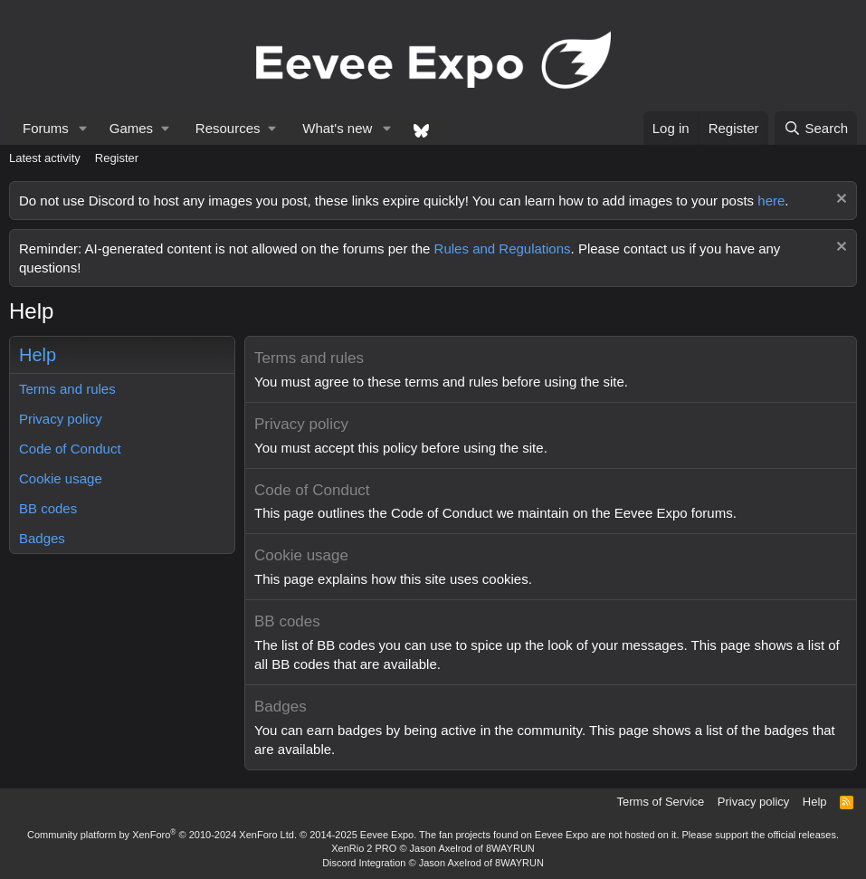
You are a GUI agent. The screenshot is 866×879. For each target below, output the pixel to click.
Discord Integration (363, 862)
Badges (42, 538)
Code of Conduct (70, 448)
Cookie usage (60, 478)
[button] (83, 128)
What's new (337, 128)
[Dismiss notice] (839, 200)
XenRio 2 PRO (363, 848)
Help (815, 801)
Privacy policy (60, 418)
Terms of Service (661, 801)
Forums (46, 128)
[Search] (816, 128)
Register (116, 158)
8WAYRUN (510, 848)
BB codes (48, 508)
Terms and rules (67, 389)
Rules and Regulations (502, 248)
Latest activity (45, 158)
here (771, 200)
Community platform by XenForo (162, 834)
